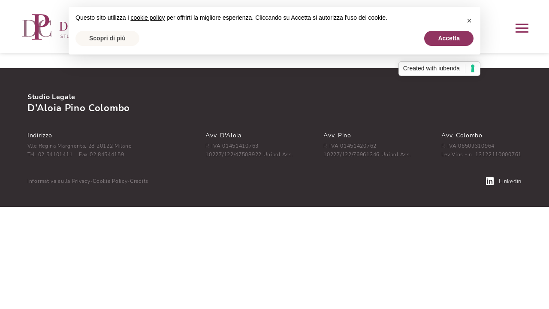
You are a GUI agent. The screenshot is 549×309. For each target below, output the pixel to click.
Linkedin (504, 181)
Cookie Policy (110, 181)
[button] (469, 20)
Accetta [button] (449, 38)
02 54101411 (55, 154)
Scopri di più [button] (107, 38)
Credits (139, 181)
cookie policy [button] (147, 17)
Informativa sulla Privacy (58, 181)
